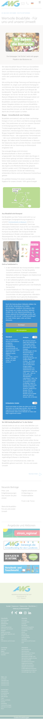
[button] (21, 325)
